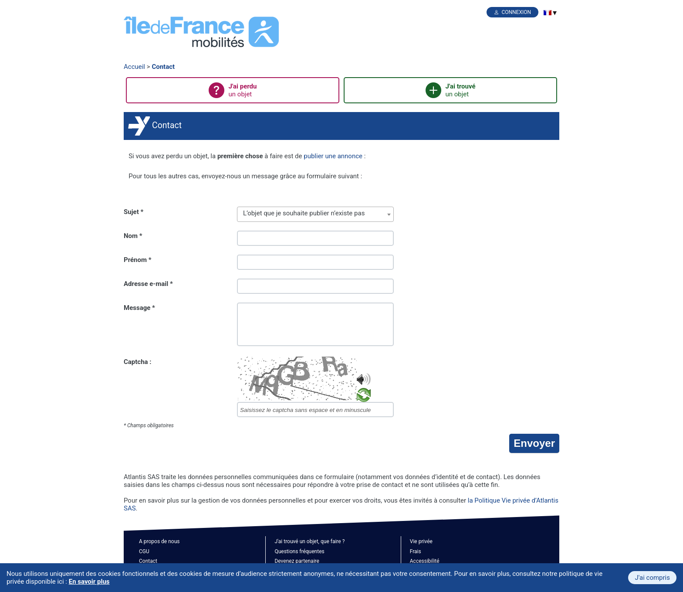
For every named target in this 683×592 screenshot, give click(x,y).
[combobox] (315, 214)
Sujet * (133, 212)
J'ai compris (652, 578)
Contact (163, 67)
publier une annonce (333, 156)
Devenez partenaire (296, 561)
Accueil (134, 67)
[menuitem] (547, 12)
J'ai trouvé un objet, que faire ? (309, 541)
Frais (415, 551)
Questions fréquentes (299, 551)
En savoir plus (89, 581)
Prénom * (138, 260)
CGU (144, 551)
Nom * (133, 236)
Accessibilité (425, 561)
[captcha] (315, 409)
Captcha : (138, 362)
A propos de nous (159, 541)
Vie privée (421, 541)
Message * (139, 308)
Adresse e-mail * (148, 284)
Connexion (516, 12)
